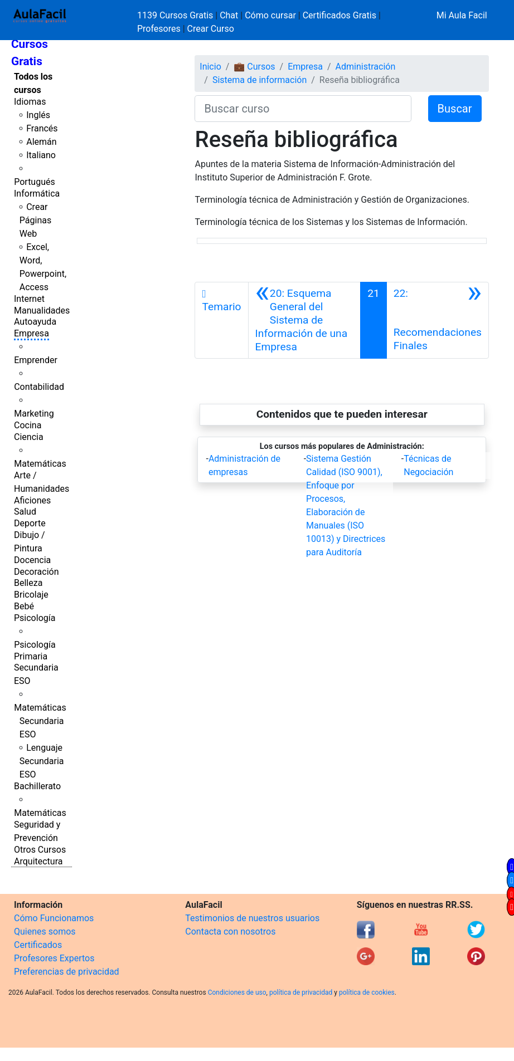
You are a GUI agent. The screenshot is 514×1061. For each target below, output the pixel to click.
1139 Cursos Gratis (176, 15)
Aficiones (32, 500)
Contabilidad (39, 387)
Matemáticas (40, 463)
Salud (25, 511)
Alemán (41, 141)
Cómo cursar (270, 15)
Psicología (34, 618)
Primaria (30, 656)
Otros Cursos (40, 849)
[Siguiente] (437, 320)
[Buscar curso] (303, 108)
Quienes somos (45, 931)
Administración (366, 66)
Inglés (38, 115)
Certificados (38, 945)
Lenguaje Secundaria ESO (42, 761)
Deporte (30, 523)
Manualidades (42, 310)
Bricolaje (31, 594)
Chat (229, 15)
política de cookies (367, 992)
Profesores (159, 28)
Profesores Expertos (54, 958)
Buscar (455, 108)
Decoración (36, 571)
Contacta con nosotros (230, 931)
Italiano (41, 155)
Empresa (31, 333)
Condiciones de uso (237, 992)
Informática (37, 193)
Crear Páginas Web (35, 220)
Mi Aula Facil (462, 15)
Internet (29, 299)
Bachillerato (37, 786)
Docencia (32, 560)
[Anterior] (304, 320)
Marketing (34, 413)
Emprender (35, 360)
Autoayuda (35, 321)
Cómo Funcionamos (54, 918)
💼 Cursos (254, 66)
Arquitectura (38, 861)
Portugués (34, 182)
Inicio (210, 66)
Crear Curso (210, 28)
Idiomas (30, 101)
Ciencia (28, 437)
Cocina (27, 425)
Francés (41, 128)
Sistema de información (259, 80)
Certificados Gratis (339, 15)
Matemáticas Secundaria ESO (40, 721)
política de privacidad (300, 992)
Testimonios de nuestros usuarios (252, 918)
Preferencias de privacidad (66, 971)
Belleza (28, 583)
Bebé (24, 606)
